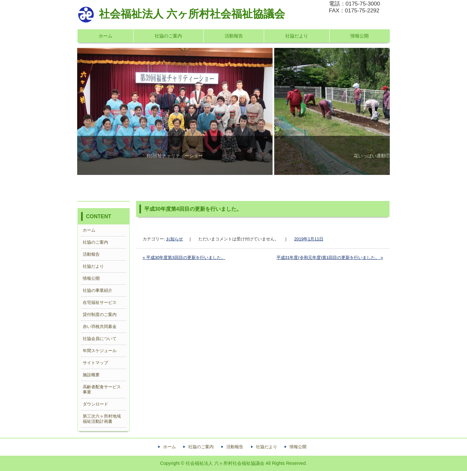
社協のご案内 (168, 35)
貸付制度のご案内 (100, 314)
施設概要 (91, 374)
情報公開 (359, 35)
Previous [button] (94, 111)
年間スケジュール (100, 350)
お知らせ (174, 238)
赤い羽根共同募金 (100, 326)
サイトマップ (95, 362)
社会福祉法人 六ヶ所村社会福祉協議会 (181, 14)
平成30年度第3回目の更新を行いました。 (184, 257)
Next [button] (372, 111)
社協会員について (100, 338)
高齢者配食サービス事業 (102, 389)
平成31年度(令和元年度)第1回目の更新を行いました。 (329, 257)
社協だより (296, 35)
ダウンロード (95, 404)
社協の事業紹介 (97, 290)
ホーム (105, 35)
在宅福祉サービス (100, 302)
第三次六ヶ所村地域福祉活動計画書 (102, 419)
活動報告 (234, 35)
